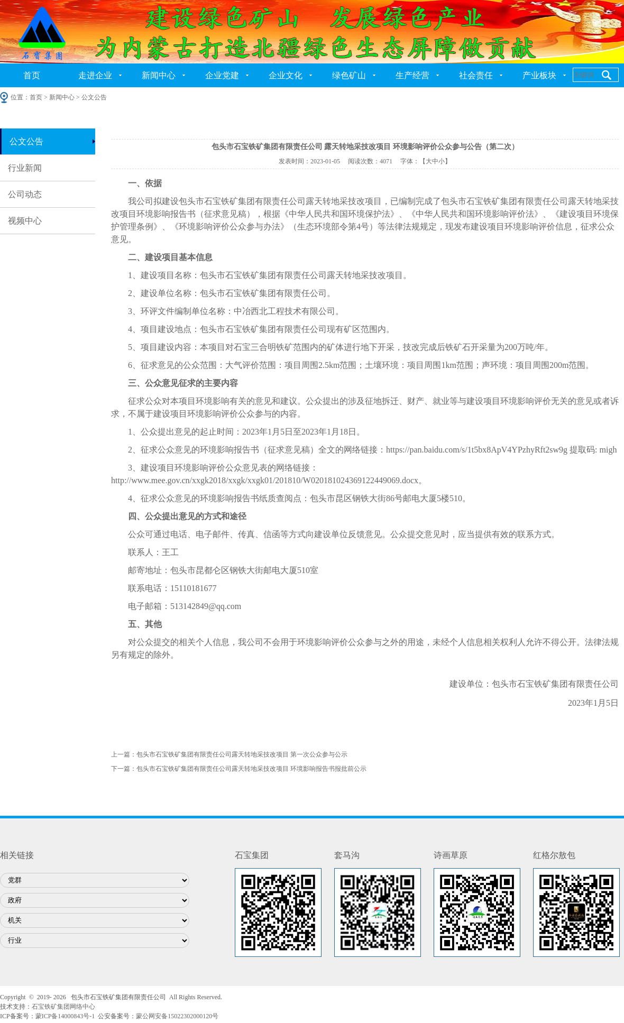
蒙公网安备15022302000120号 (177, 1016)
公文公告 (26, 141)
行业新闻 (25, 167)
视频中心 (25, 220)
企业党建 (222, 75)
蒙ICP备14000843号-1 (65, 1016)
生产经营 (412, 75)
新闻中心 (159, 75)
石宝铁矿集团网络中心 (63, 1006)
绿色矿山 (349, 75)
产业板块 (539, 75)
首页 (31, 75)
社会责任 (476, 75)
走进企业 (95, 75)
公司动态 (25, 194)
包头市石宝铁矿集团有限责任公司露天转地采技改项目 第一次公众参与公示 (241, 754)
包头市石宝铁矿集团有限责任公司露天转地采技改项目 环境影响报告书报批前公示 (251, 768)
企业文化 (285, 75)
